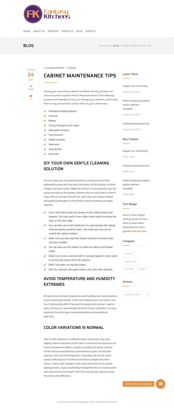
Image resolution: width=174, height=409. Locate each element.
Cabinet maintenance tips (80, 76)
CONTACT (90, 31)
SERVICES (53, 31)
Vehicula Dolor (138, 231)
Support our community (135, 86)
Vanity (143, 269)
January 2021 (137, 294)
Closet (129, 254)
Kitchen (72, 68)
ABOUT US (39, 31)
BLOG (79, 31)
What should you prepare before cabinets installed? (136, 105)
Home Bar (130, 261)
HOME (26, 31)
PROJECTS (68, 31)
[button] (160, 384)
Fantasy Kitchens (55, 68)
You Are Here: (106, 46)
